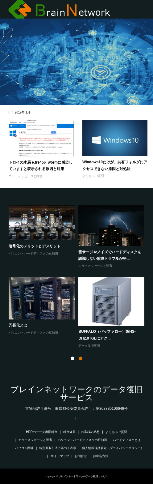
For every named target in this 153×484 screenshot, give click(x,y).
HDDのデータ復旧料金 (41, 432)
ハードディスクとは (127, 440)
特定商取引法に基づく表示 (57, 448)
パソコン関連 (24, 448)
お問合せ (81, 456)
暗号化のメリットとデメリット (34, 246)
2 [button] (80, 358)
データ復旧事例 (89, 345)
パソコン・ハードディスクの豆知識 (33, 253)
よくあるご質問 (93, 176)
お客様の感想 (90, 432)
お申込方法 (100, 456)
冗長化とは (18, 325)
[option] (78, 277)
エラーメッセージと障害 (26, 176)
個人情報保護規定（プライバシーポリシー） (113, 448)
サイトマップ (60, 456)
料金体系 (69, 432)
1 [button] (72, 358)
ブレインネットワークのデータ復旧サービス (76, 393)
